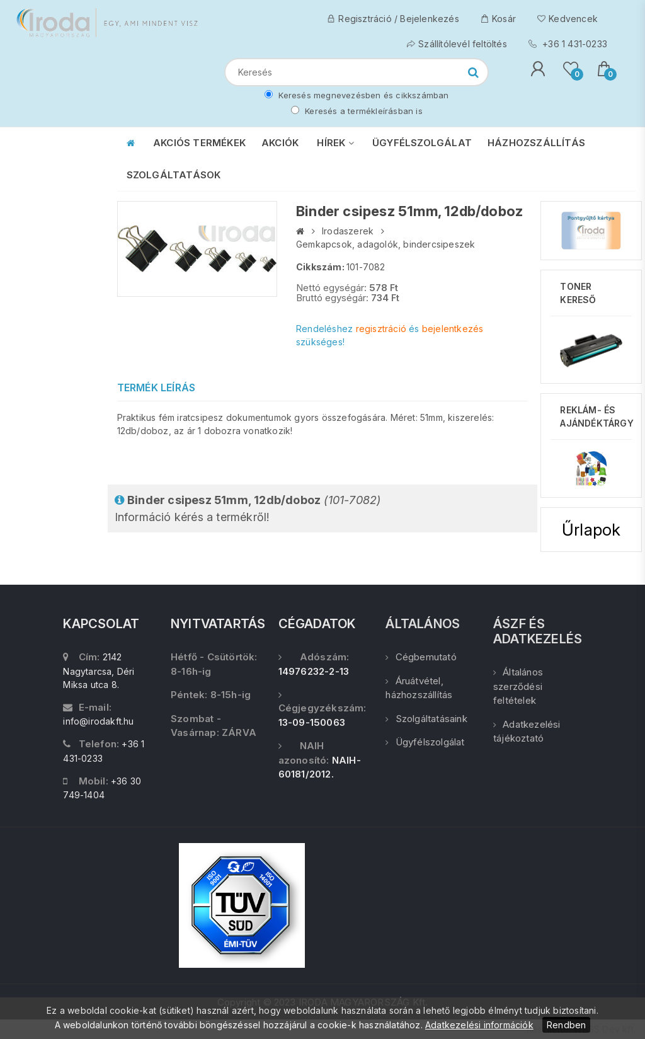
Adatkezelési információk (479, 1024)
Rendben (566, 1024)
